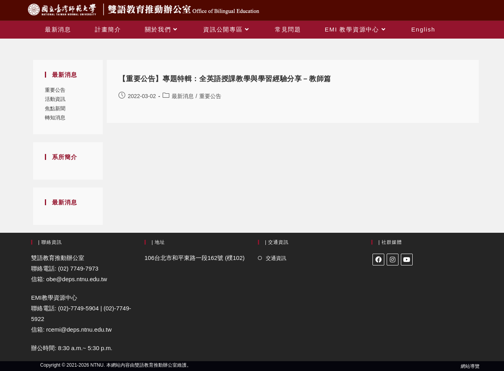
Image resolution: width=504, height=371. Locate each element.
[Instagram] (392, 259)
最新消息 (183, 96)
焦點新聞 (55, 108)
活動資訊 (55, 99)
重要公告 (55, 90)
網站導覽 (470, 366)
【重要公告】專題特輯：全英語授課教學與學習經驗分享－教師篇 (225, 79)
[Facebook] (378, 259)
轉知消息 (55, 118)
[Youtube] (407, 259)
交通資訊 (276, 258)
